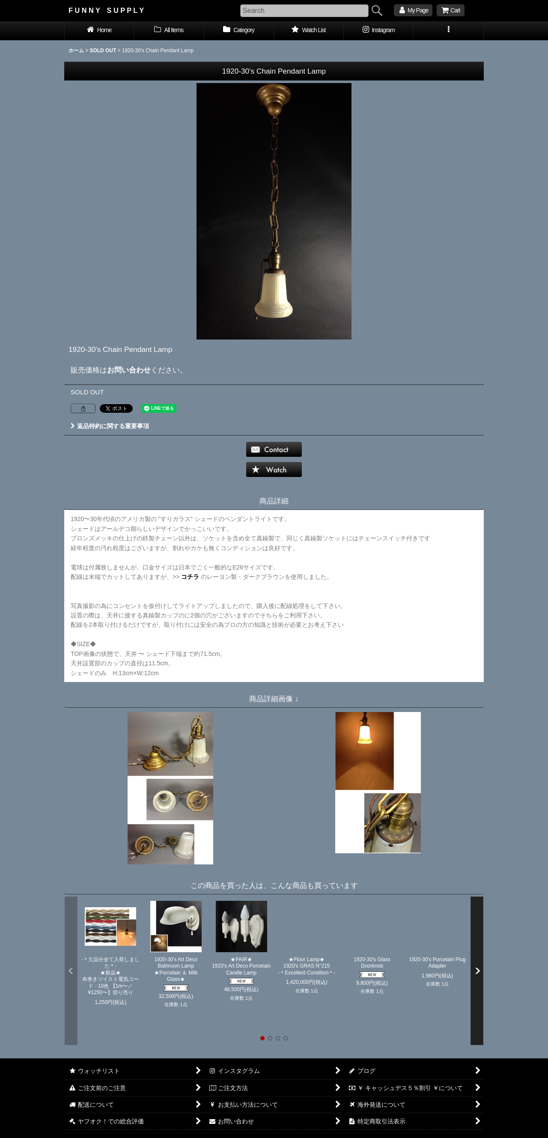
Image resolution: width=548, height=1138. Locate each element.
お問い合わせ (129, 370)
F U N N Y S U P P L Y (106, 10)
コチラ (190, 576)
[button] (448, 30)
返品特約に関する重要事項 (110, 426)
